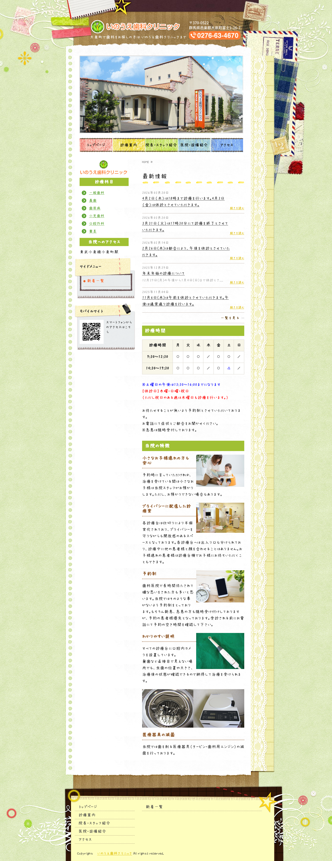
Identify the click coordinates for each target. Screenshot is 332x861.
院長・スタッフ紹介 (161, 145)
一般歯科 (96, 193)
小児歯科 (96, 216)
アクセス (226, 145)
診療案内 (128, 145)
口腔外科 (96, 223)
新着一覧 (95, 281)
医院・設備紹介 (194, 145)
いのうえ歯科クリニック (114, 853)
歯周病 (94, 208)
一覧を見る (230, 318)
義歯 (93, 200)
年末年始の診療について (163, 273)
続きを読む (237, 208)
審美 (93, 231)
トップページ (96, 145)
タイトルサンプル (166, 26)
